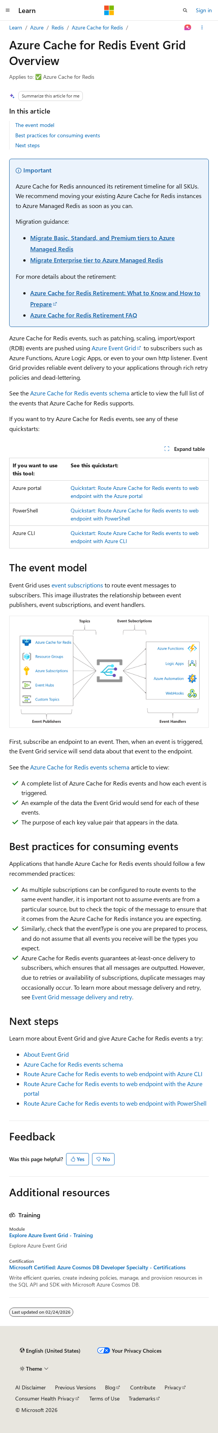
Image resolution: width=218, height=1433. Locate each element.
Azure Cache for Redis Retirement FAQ (83, 315)
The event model (34, 124)
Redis (58, 27)
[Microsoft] (109, 10)
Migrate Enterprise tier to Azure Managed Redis (96, 260)
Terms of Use (104, 1398)
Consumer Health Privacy (44, 1398)
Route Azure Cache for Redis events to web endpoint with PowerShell (115, 1103)
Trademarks (142, 1398)
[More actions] (202, 27)
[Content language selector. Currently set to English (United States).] (50, 1351)
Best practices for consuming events (57, 135)
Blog (110, 1387)
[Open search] (185, 10)
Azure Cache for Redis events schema (79, 393)
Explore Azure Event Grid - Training (51, 1235)
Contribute (142, 1387)
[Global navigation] (7, 10)
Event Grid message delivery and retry (82, 997)
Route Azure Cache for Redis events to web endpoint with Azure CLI (113, 1074)
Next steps (27, 145)
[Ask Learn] (188, 27)
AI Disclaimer (30, 1387)
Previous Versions (75, 1387)
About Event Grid (46, 1054)
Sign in (204, 10)
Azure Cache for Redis (97, 27)
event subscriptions (77, 585)
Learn (15, 27)
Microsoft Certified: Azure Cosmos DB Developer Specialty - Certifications (97, 1267)
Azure (37, 27)
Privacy (173, 1387)
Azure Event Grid (114, 348)
